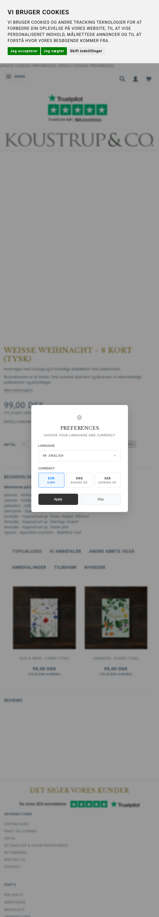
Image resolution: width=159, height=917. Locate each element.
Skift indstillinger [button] (86, 51)
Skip (100, 499)
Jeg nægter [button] (54, 51)
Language (46, 446)
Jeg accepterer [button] (24, 51)
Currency (46, 468)
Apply (58, 499)
